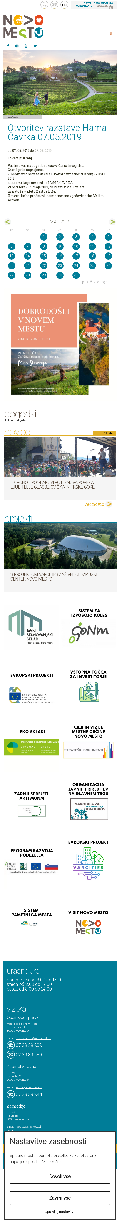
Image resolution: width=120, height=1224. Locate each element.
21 (28, 265)
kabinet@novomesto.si (29, 1087)
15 (44, 256)
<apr (7, 221)
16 (60, 256)
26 (108, 265)
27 (12, 275)
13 (12, 256)
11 (92, 246)
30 (60, 275)
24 (76, 265)
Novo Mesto (34, 26)
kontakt (54, 5)
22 (44, 265)
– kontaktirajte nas (94, 5)
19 (108, 256)
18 (92, 256)
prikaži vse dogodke (97, 282)
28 (28, 275)
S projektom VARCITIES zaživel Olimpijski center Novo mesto (53, 577)
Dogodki (13, 116)
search (44, 5)
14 (28, 256)
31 (76, 275)
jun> (112, 221)
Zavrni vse (60, 1198)
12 (108, 246)
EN (64, 5)
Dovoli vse (60, 1176)
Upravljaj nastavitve (60, 1212)
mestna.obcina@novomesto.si (33, 1038)
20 (12, 265)
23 (60, 265)
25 (92, 265)
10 (76, 246)
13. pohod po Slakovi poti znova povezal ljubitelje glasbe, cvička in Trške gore (53, 485)
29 (44, 275)
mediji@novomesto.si (28, 1126)
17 (76, 256)
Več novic (94, 504)
